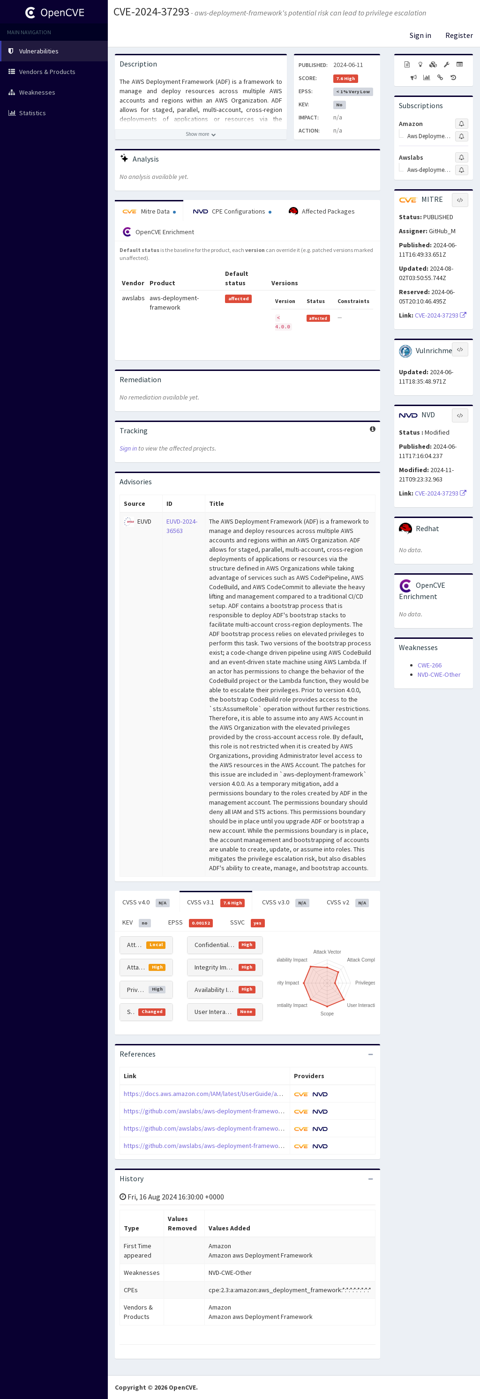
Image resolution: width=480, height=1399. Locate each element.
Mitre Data (149, 211)
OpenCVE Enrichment (158, 232)
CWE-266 (430, 665)
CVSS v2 (348, 902)
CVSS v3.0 (285, 902)
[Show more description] (201, 134)
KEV (136, 922)
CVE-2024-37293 (151, 11)
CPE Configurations (232, 211)
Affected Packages (322, 211)
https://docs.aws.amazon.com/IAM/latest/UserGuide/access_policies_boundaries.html (246, 1093)
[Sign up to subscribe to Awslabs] (461, 157)
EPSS (190, 922)
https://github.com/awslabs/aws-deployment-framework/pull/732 (216, 1111)
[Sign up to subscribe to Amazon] (461, 123)
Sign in (420, 35)
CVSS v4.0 (146, 902)
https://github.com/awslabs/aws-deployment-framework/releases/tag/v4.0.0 (233, 1128)
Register (459, 35)
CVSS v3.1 (216, 902)
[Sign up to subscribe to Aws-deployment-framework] (461, 170)
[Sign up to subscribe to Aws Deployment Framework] (461, 136)
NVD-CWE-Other (439, 674)
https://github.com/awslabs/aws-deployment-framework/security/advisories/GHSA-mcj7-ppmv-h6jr (264, 1145)
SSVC (247, 922)
